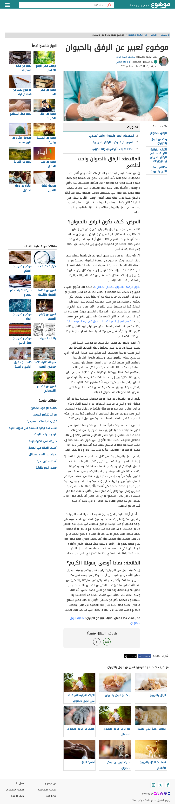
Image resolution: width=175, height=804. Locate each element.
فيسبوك (147, 656)
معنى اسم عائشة (46, 467)
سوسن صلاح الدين (125, 57)
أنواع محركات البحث (45, 434)
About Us (51, 796)
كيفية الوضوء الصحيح (44, 408)
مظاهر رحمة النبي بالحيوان (159, 169)
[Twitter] (160, 785)
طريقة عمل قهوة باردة (43, 441)
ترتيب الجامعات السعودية (42, 421)
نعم (107, 641)
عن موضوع (50, 783)
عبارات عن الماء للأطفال (43, 454)
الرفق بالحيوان (158, 133)
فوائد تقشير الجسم (45, 414)
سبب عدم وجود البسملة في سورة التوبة (33, 428)
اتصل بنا (20, 783)
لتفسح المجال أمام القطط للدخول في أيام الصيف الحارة (100, 321)
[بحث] (109, 5)
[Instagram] (153, 785)
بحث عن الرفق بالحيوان (159, 141)
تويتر (134, 656)
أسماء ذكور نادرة (47, 461)
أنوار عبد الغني (123, 61)
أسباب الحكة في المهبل (42, 447)
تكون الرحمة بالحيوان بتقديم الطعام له (117, 287)
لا (97, 641)
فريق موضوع (17, 796)
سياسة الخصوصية (47, 789)
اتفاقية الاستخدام (15, 789)
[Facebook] (167, 785)
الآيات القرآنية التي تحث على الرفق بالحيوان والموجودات (158, 155)
